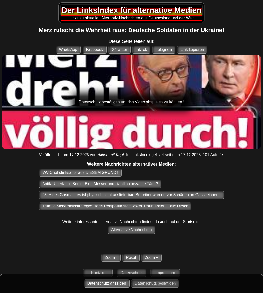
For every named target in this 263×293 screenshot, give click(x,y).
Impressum (165, 273)
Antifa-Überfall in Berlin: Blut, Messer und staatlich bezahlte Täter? (100, 184)
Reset (131, 257)
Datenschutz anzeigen (106, 283)
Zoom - (111, 257)
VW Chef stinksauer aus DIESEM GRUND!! (80, 172)
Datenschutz (132, 273)
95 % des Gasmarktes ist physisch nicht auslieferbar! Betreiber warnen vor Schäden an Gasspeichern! (131, 195)
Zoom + (151, 257)
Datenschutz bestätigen (155, 283)
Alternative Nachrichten (131, 230)
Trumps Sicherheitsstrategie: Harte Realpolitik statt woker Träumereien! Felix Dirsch (115, 206)
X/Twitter (119, 49)
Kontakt (97, 273)
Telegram (164, 49)
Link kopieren (192, 49)
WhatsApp (68, 49)
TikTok (141, 49)
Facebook (94, 49)
